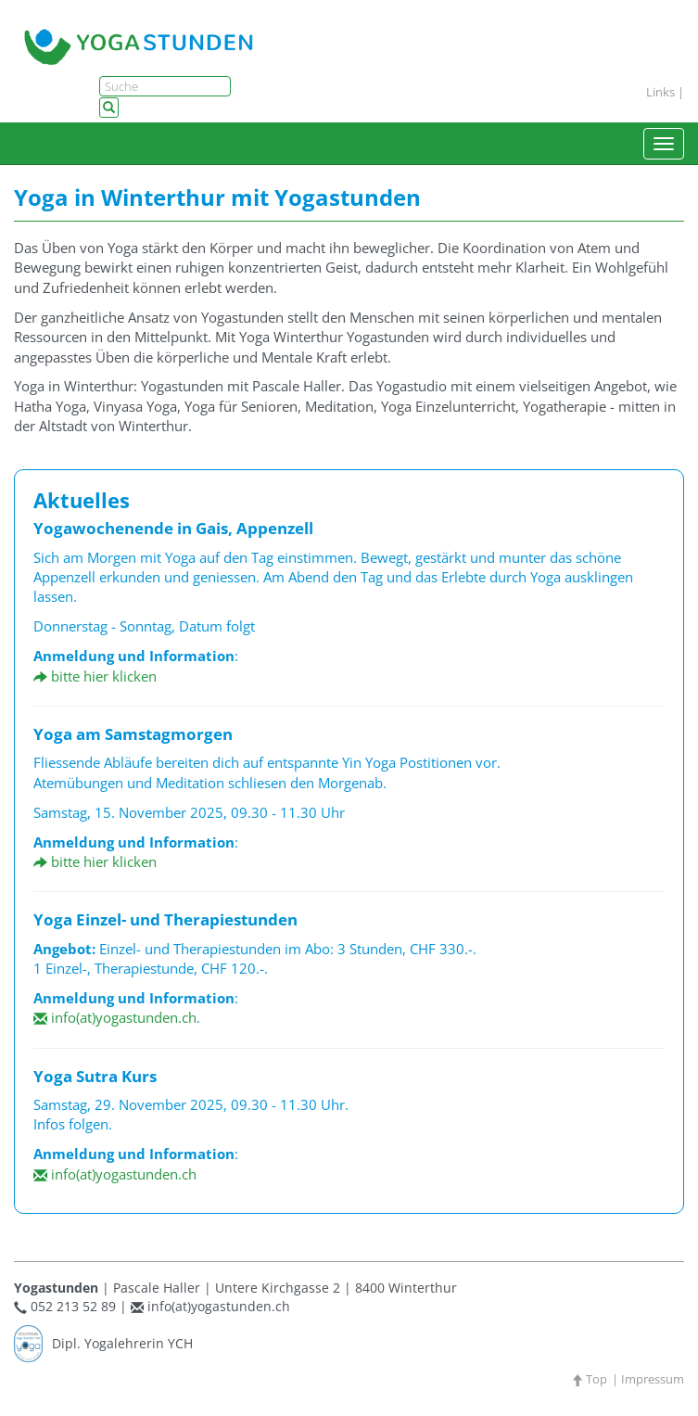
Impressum (652, 1379)
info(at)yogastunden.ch (115, 1017)
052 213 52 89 (73, 1306)
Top (589, 1379)
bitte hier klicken (95, 676)
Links (660, 91)
